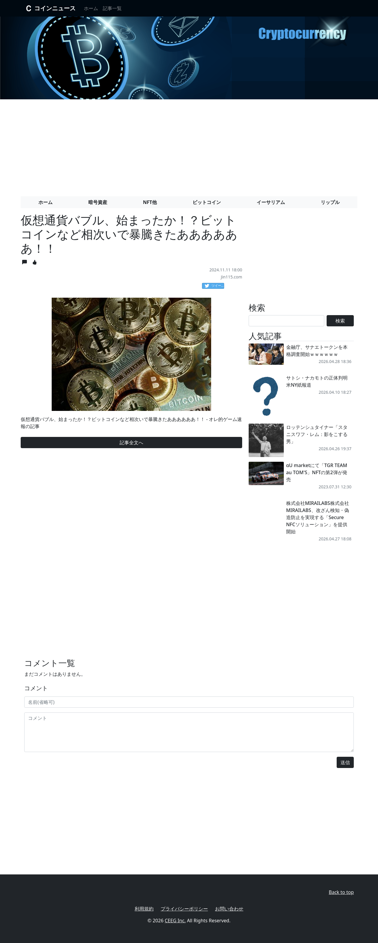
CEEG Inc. (175, 920)
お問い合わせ (229, 908)
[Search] (286, 320)
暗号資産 (97, 202)
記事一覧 (112, 8)
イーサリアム (271, 202)
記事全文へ (131, 442)
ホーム (91, 8)
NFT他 (150, 202)
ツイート (214, 286)
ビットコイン (207, 202)
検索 (340, 320)
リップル (330, 202)
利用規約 (144, 908)
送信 (345, 762)
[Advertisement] (189, 145)
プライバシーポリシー (184, 908)
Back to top (341, 892)
